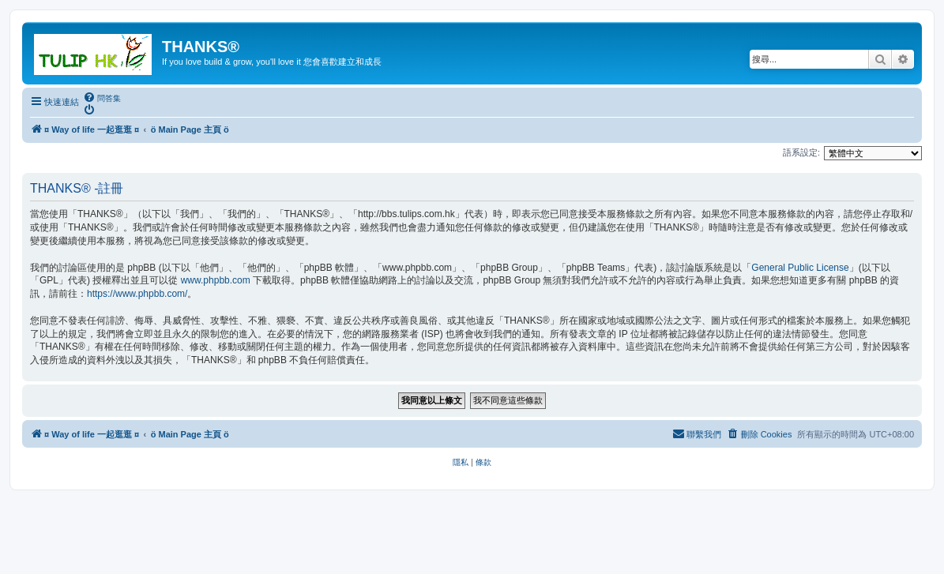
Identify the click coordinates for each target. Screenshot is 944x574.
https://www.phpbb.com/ (137, 293)
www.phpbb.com (215, 280)
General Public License (799, 267)
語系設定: (801, 152)
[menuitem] (102, 98)
